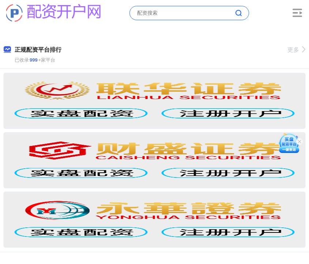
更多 (296, 50)
